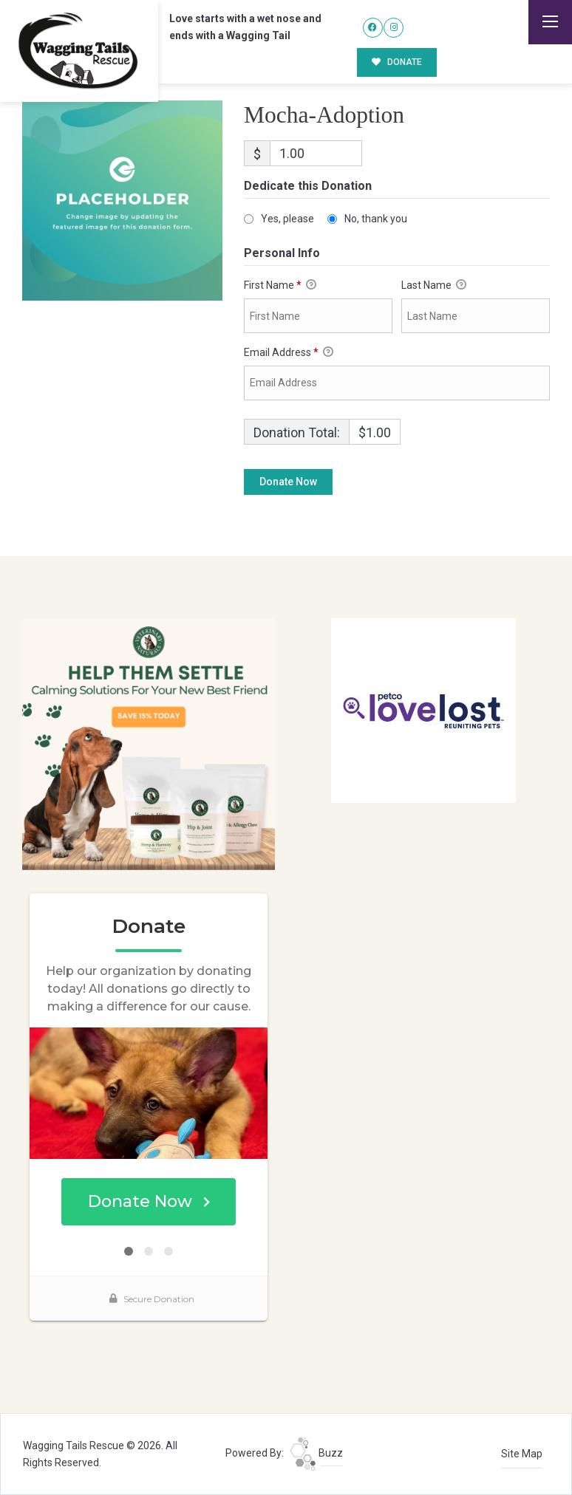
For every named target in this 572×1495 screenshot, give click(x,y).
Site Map (521, 1454)
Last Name (433, 286)
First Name (280, 286)
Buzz (316, 1453)
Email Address (288, 353)
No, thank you (375, 219)
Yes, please (287, 219)
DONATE (397, 62)
